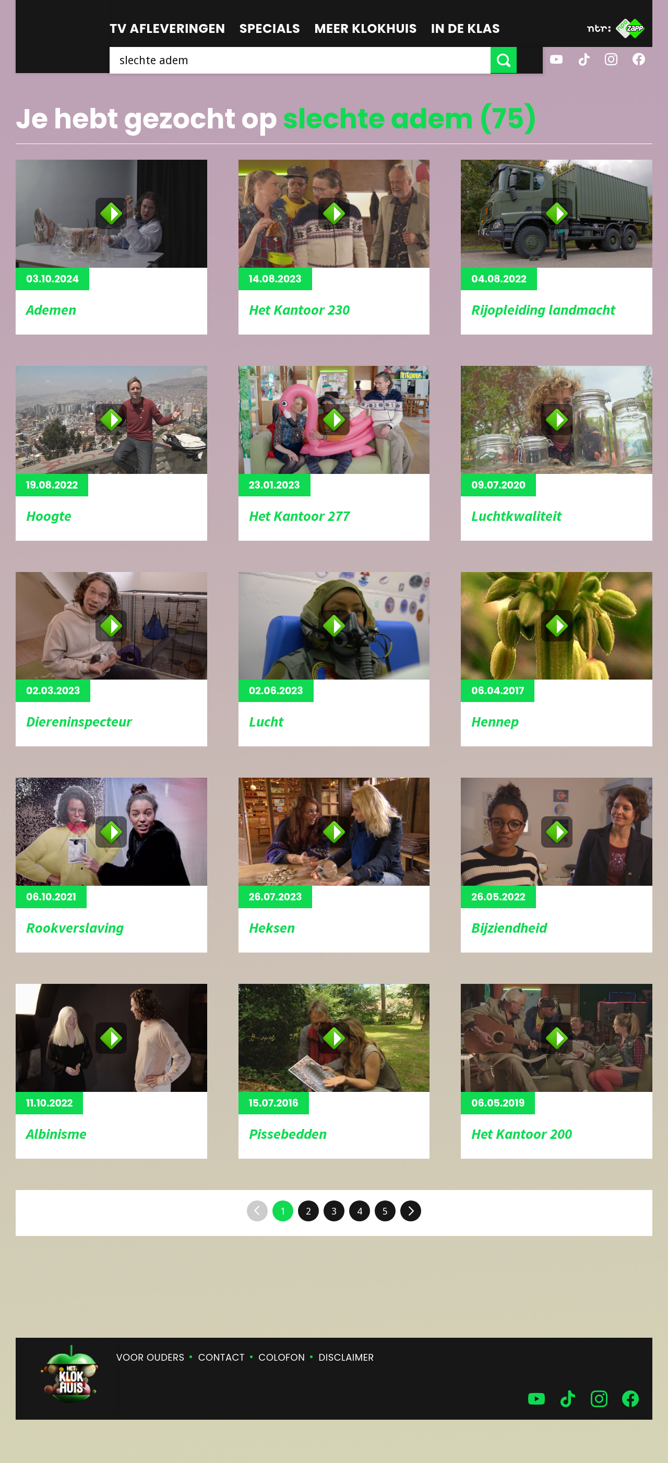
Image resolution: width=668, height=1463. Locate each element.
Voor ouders (150, 1357)
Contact (221, 1357)
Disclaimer (346, 1357)
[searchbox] (313, 60)
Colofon (281, 1357)
